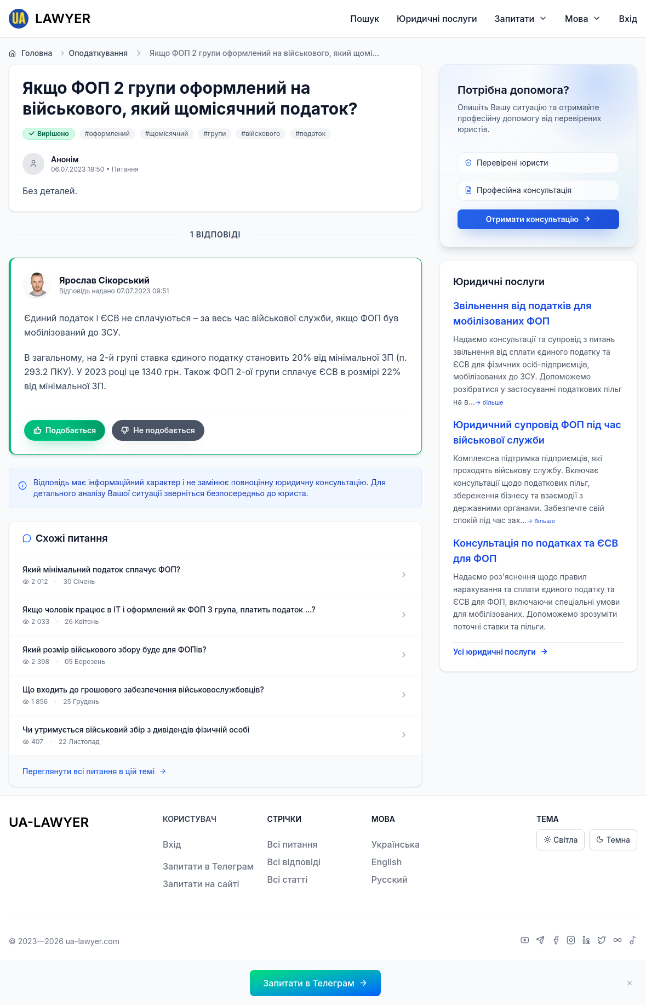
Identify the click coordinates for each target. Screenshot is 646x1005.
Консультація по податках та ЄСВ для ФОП (535, 550)
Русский (389, 879)
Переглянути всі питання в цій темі (94, 771)
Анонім (65, 159)
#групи (214, 133)
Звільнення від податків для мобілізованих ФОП (522, 313)
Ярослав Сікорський (104, 280)
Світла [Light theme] (561, 839)
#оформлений (107, 133)
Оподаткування (93, 53)
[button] (315, 983)
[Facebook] (557, 941)
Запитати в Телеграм (208, 866)
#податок (310, 133)
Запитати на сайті (201, 883)
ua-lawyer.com (92, 941)
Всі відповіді (294, 861)
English (386, 861)
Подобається (64, 430)
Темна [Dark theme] (613, 839)
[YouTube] (526, 941)
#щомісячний (166, 133)
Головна (30, 53)
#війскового (260, 133)
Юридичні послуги (437, 18)
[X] (603, 941)
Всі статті (287, 879)
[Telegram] (541, 941)
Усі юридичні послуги (500, 651)
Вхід (628, 18)
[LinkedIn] (587, 941)
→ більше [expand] (489, 402)
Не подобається (158, 430)
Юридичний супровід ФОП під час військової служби (537, 432)
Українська (395, 844)
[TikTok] (632, 941)
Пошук (364, 18)
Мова (583, 18)
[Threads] (619, 941)
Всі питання (292, 844)
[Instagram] (572, 941)
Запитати (521, 18)
